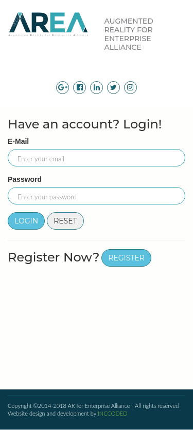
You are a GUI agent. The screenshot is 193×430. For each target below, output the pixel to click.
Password (25, 179)
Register (126, 258)
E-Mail (18, 141)
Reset (65, 221)
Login (26, 221)
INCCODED (113, 413)
